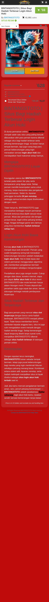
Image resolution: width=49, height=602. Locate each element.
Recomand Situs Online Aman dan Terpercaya (26, 101)
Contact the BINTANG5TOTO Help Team (24, 413)
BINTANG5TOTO (12, 18)
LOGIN (14, 71)
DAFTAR (34, 71)
